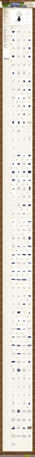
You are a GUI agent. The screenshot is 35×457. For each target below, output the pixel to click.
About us (20, 453)
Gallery (29, 453)
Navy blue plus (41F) (5, 30)
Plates (4, 14)
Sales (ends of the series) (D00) (6, 39)
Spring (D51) (5, 38)
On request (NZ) (5, 42)
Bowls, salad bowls (5, 15)
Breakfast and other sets (6, 11)
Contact (31, 453)
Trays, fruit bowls (5, 17)
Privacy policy (24, 453)
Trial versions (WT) (5, 41)
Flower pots (5, 20)
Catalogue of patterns (30, 454)
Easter (4, 18)
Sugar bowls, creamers (6, 12)
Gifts (4, 23)
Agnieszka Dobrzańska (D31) (6, 36)
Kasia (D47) (5, 35)
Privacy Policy (12, 455)
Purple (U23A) (5, 33)
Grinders (4, 21)
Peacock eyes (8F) (5, 29)
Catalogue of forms (26, 454)
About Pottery (27, 453)
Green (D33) (5, 32)
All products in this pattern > (12, 26)
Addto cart (12, 35)
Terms (22, 453)
